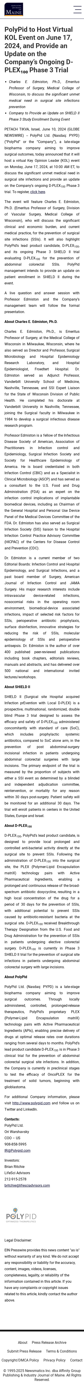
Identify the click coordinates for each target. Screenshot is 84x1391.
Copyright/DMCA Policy (20, 1360)
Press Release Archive (49, 1342)
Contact (76, 1360)
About (22, 1342)
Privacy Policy (54, 1360)
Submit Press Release (24, 1351)
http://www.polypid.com (31, 1103)
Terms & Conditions (61, 1351)
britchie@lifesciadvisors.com (27, 1185)
